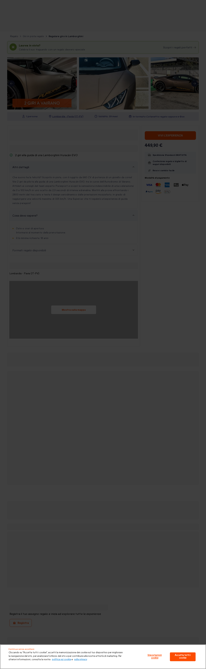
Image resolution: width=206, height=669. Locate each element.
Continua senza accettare (21, 649)
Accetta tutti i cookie (183, 657)
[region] (103, 656)
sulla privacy (80, 659)
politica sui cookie (61, 659)
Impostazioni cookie (155, 657)
